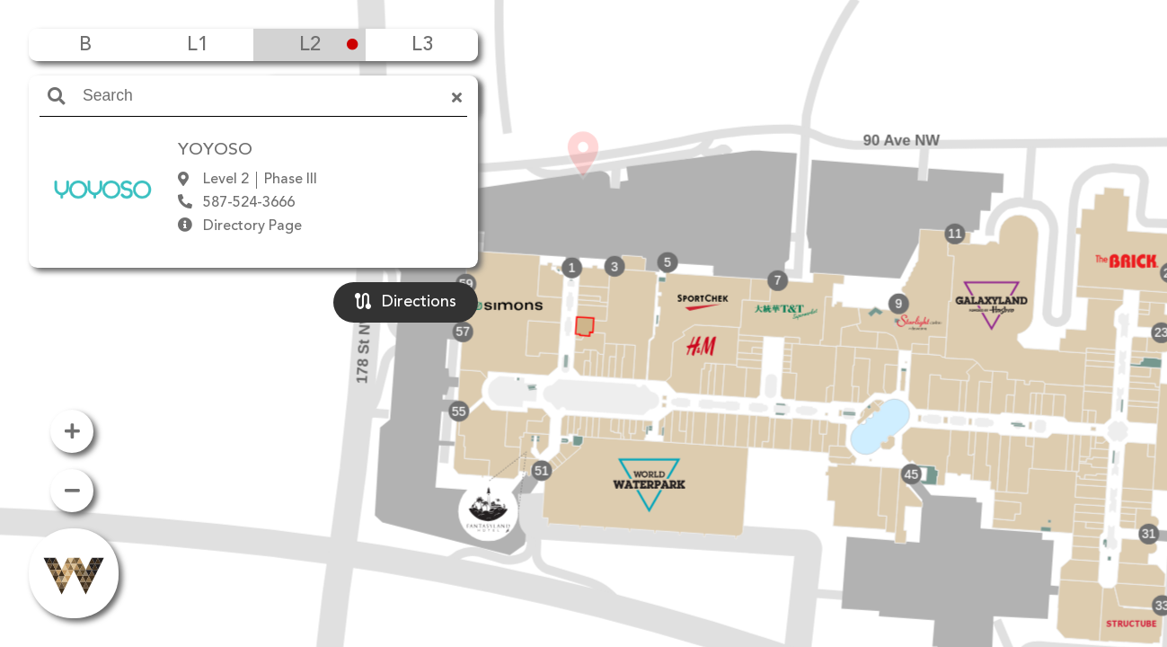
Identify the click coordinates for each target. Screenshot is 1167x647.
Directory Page (252, 226)
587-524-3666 (249, 203)
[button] (583, 297)
